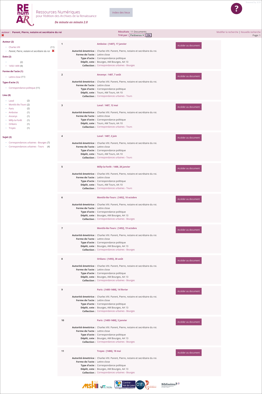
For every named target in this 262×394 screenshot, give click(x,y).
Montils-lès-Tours (17, 104)
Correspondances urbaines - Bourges (27, 142)
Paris (11, 108)
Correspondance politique (22, 87)
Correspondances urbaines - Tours (26, 146)
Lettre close (15, 77)
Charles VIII (14, 47)
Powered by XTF (253, 2)
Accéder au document (189, 45)
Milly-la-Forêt (15, 120)
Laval (11, 100)
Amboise (13, 112)
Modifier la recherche (227, 32)
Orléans (13, 124)
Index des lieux (121, 12)
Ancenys (13, 116)
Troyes (12, 128)
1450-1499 (14, 65)
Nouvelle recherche (251, 32)
